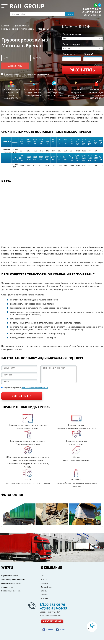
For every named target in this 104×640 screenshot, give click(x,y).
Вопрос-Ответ (46, 587)
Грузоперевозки (21, 25)
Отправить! (15, 66)
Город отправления (72, 34)
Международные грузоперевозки (17, 28)
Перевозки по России (9, 576)
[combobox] (82, 38)
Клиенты (44, 583)
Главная (5, 25)
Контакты (44, 599)
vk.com (62, 630)
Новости (44, 580)
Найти (70, 14)
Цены (43, 576)
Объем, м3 (88, 54)
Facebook (49, 630)
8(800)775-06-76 (92, 9)
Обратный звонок (92, 15)
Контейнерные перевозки (11, 583)
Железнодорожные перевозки (13, 580)
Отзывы (44, 591)
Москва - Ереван (46, 28)
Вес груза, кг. (69, 54)
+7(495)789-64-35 (91, 12)
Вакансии (44, 595)
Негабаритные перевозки (11, 591)
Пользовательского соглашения (35, 388)
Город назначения (71, 44)
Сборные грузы (7, 587)
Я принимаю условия (26, 388)
